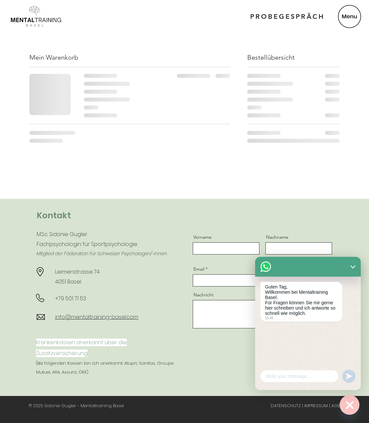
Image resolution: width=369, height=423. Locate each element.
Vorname (202, 237)
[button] (349, 16)
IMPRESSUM (316, 406)
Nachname (277, 237)
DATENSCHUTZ (286, 406)
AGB (335, 406)
